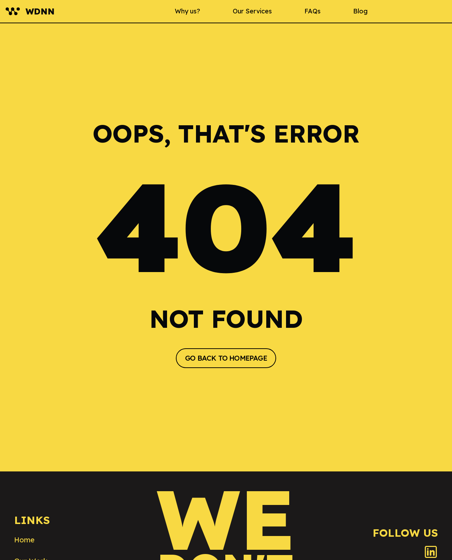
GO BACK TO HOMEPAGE (226, 358)
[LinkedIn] (431, 552)
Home (24, 539)
